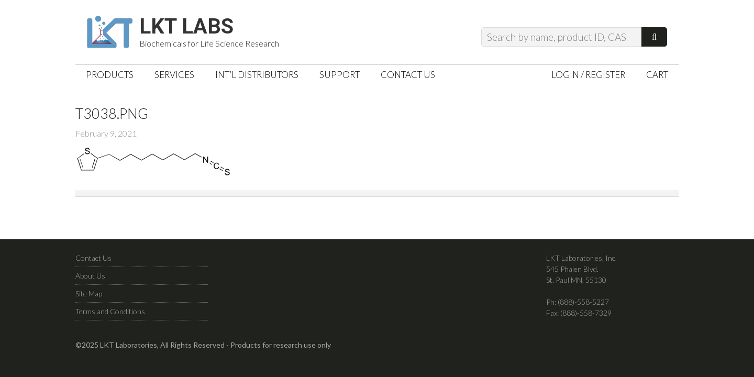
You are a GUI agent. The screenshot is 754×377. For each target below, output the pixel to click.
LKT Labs (186, 26)
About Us (90, 275)
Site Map (88, 293)
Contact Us (93, 257)
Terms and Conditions (110, 311)
